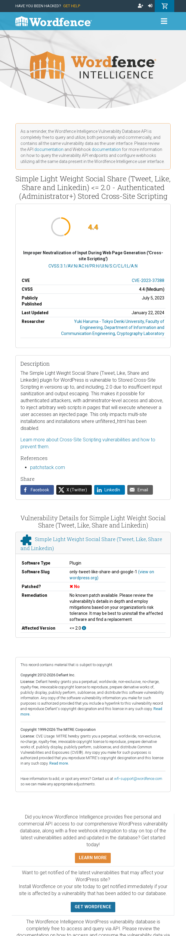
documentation (49, 149)
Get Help (71, 6)
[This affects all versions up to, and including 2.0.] (84, 628)
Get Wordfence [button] (93, 906)
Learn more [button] (93, 857)
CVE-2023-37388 (148, 280)
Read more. (59, 763)
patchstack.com (47, 467)
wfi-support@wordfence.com (138, 778)
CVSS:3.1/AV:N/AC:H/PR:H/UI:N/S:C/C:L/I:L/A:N (93, 266)
